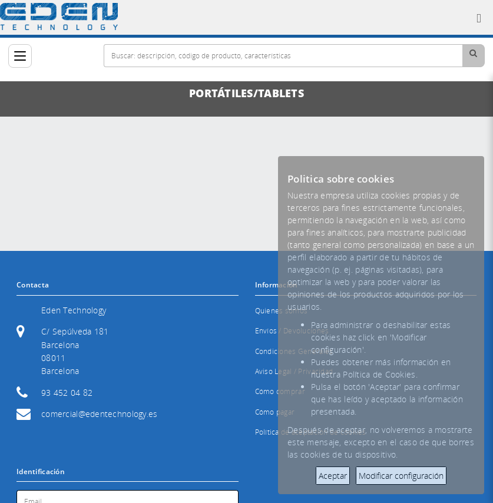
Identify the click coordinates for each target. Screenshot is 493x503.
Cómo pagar (275, 412)
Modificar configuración (401, 475)
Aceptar (333, 475)
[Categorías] (20, 56)
